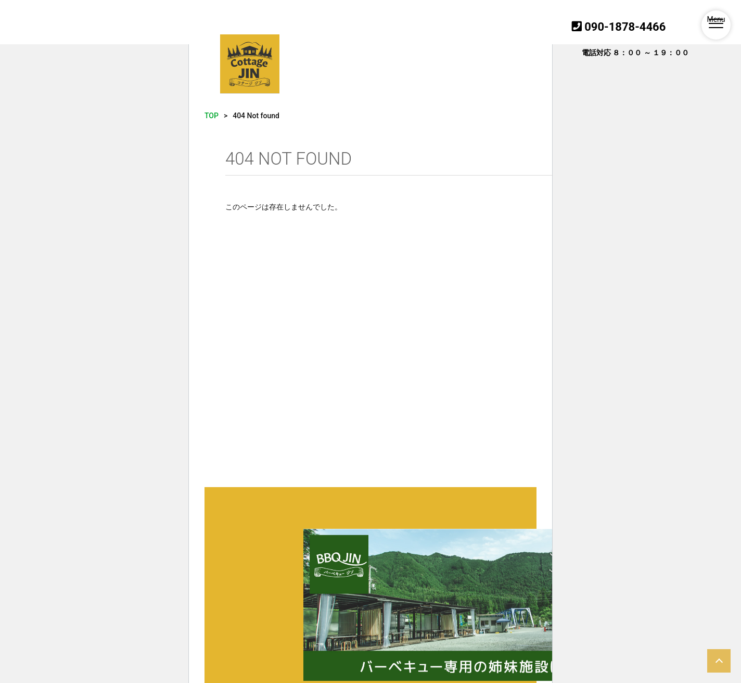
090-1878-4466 (619, 27)
